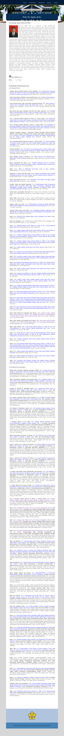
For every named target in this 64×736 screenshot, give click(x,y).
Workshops (41, 2)
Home (25, 2)
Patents (49, 2)
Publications (32, 2)
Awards (56, 2)
